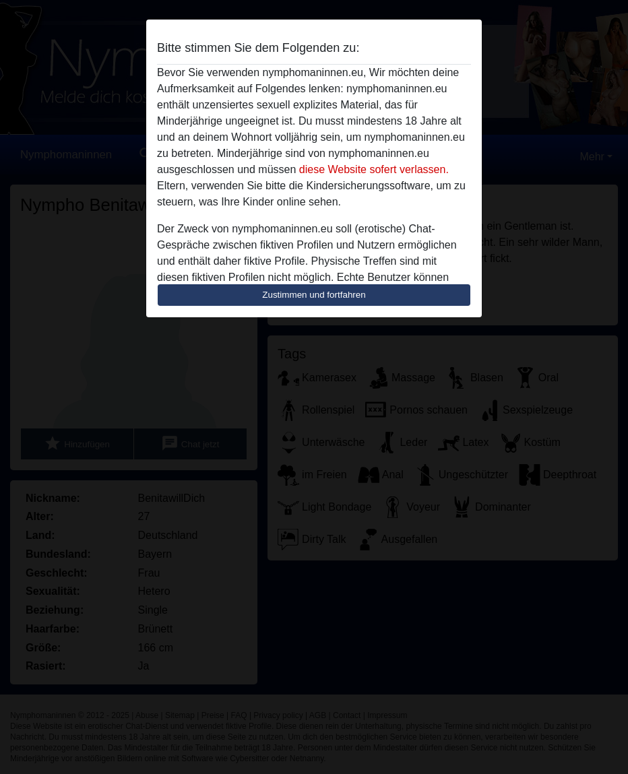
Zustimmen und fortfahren (314, 295)
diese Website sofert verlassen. (374, 169)
